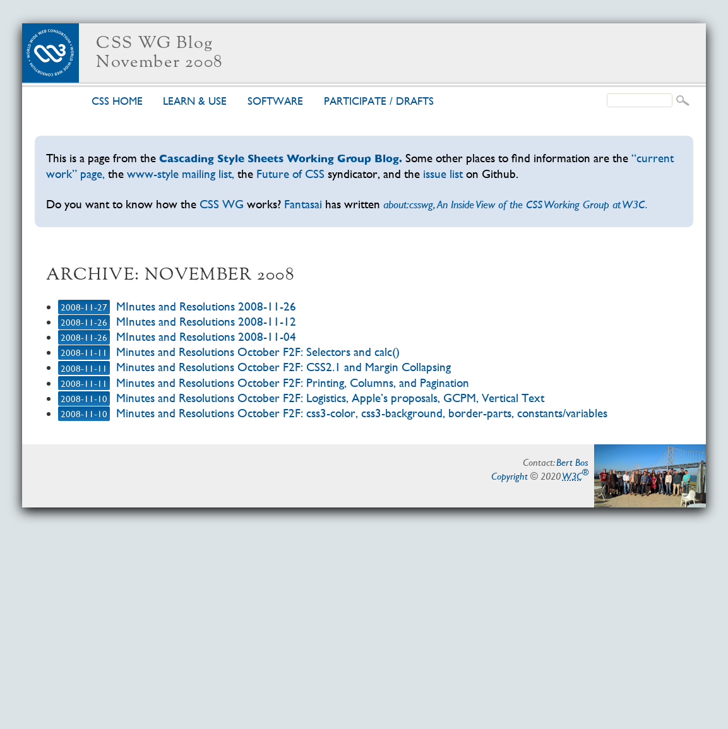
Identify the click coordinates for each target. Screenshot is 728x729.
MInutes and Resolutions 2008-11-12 (206, 321)
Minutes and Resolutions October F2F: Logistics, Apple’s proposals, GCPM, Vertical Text (330, 398)
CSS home (117, 101)
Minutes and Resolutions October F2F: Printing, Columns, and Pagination (292, 382)
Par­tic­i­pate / (379, 101)
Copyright (509, 476)
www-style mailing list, (180, 174)
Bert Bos (572, 462)
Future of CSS (290, 174)
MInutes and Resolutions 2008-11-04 (206, 336)
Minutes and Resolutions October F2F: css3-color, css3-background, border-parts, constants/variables (361, 413)
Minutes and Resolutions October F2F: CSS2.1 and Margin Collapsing (283, 367)
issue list (443, 174)
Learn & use (195, 101)
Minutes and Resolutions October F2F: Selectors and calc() (258, 352)
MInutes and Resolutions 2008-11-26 (206, 306)
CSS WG (222, 204)
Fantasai (303, 204)
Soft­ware (275, 101)
